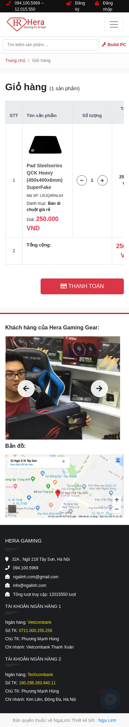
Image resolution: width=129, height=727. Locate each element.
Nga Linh (107, 720)
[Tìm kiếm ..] (51, 44)
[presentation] (26, 388)
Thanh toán (82, 286)
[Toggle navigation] (113, 24)
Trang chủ (15, 60)
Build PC (114, 44)
